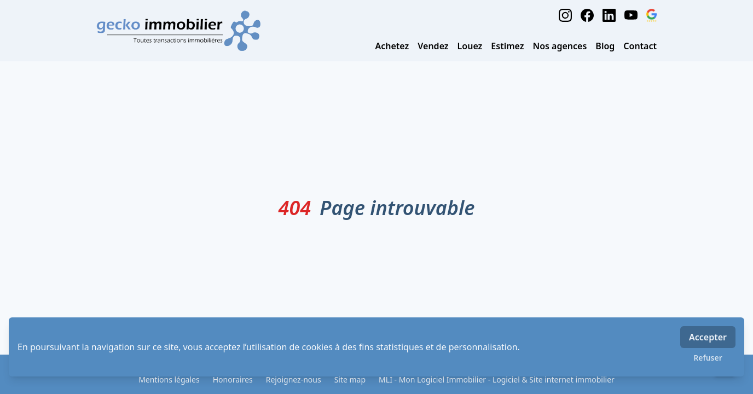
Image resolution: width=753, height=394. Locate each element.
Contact (640, 46)
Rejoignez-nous (293, 379)
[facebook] (587, 15)
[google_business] (651, 15)
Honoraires (233, 379)
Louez (470, 46)
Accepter (708, 337)
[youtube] (631, 15)
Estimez (507, 46)
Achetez (392, 46)
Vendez (433, 46)
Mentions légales (169, 379)
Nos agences (560, 46)
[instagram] (565, 15)
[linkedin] (609, 15)
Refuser (707, 357)
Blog (605, 46)
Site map (350, 379)
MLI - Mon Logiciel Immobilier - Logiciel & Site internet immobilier (497, 379)
